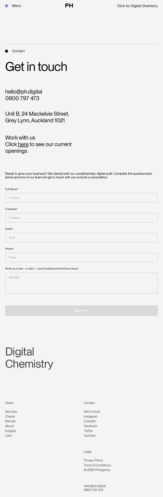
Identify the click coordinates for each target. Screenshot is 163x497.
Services (11, 411)
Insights (10, 431)
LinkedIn (90, 421)
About (9, 426)
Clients (10, 416)
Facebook (90, 426)
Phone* (9, 249)
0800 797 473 (22, 98)
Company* (11, 209)
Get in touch (92, 411)
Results (10, 421)
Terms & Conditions (97, 465)
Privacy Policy (93, 460)
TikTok (88, 431)
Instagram (90, 416)
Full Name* (11, 189)
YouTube (90, 435)
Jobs (8, 435)
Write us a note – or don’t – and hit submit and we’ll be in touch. (42, 268)
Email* (9, 229)
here (23, 144)
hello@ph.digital (23, 91)
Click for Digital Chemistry (137, 6)
